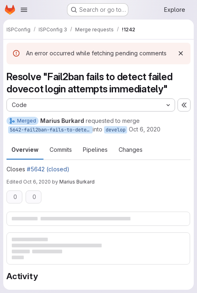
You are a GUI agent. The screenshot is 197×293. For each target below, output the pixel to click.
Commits (61, 149)
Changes (131, 149)
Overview (25, 149)
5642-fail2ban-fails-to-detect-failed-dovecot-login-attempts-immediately (51, 130)
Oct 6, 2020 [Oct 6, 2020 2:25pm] (144, 129)
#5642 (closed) (48, 169)
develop (116, 130)
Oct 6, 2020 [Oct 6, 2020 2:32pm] (37, 182)
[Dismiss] (181, 53)
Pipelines (95, 149)
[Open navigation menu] (23, 9)
